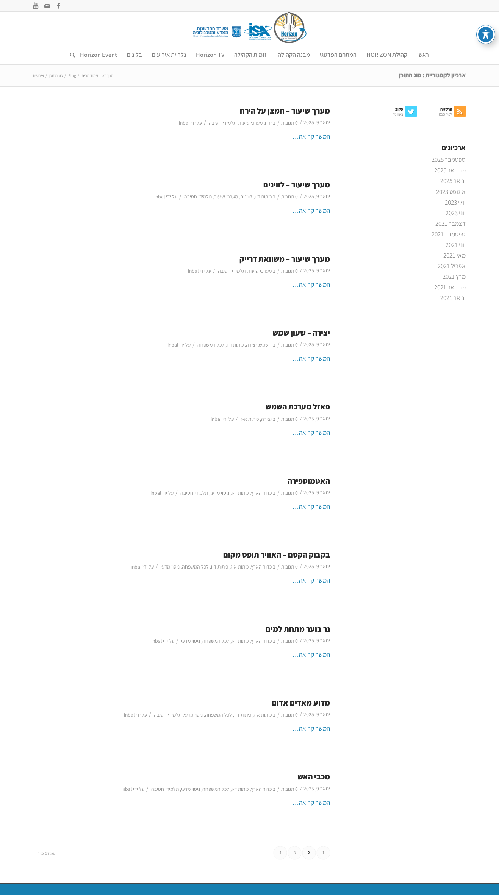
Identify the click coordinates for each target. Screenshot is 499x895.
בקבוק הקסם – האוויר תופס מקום (276, 555)
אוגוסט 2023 (451, 191)
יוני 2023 (456, 213)
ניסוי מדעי (219, 492)
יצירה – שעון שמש (301, 333)
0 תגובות (289, 122)
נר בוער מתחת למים (298, 629)
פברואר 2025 (450, 170)
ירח (268, 122)
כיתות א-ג (250, 418)
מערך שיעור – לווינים (296, 185)
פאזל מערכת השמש (298, 406)
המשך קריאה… (311, 136)
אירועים (38, 75)
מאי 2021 (454, 255)
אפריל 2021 (452, 266)
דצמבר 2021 (450, 223)
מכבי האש (313, 777)
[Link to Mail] (47, 5)
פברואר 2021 (450, 287)
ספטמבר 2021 (449, 234)
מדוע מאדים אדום (301, 703)
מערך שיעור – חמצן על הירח (285, 111)
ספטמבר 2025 (449, 159)
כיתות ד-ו (263, 196)
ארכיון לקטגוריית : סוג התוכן (432, 75)
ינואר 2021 (453, 298)
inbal (184, 122)
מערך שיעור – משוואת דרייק (284, 259)
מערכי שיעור (251, 122)
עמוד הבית (89, 75)
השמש (265, 344)
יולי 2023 (455, 202)
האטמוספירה (309, 481)
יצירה (251, 344)
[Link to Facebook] (58, 5)
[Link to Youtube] (36, 5)
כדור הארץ (261, 492)
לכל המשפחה (210, 344)
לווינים (246, 196)
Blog (72, 75)
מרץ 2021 (454, 276)
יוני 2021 (456, 245)
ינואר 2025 (453, 181)
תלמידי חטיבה (222, 122)
